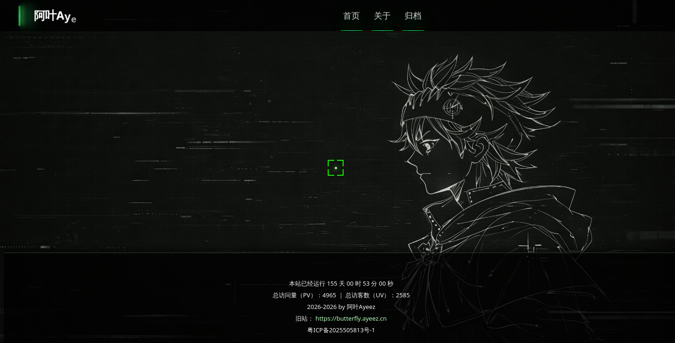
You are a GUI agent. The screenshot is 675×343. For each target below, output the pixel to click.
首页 (353, 15)
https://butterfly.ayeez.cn (351, 318)
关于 (391, 15)
